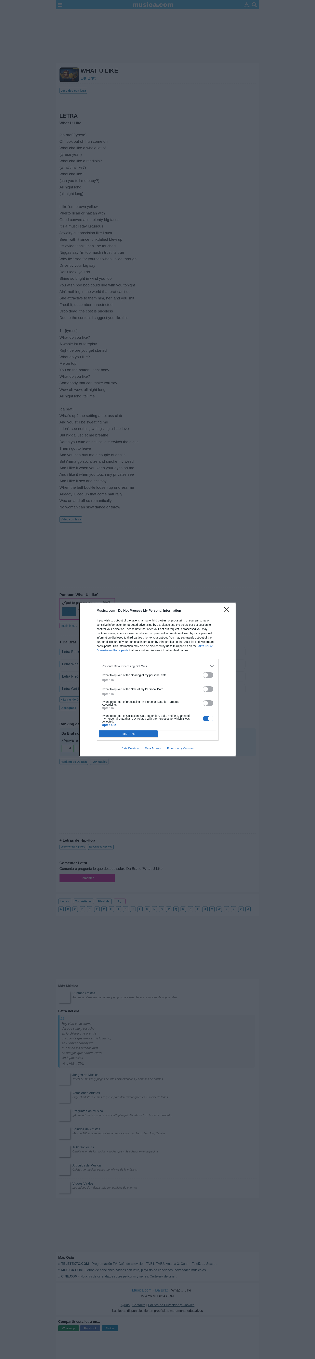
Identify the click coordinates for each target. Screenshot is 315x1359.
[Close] (228, 611)
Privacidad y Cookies (180, 748)
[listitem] (157, 666)
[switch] (208, 675)
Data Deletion (130, 748)
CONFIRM (128, 734)
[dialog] (157, 679)
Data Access (153, 748)
